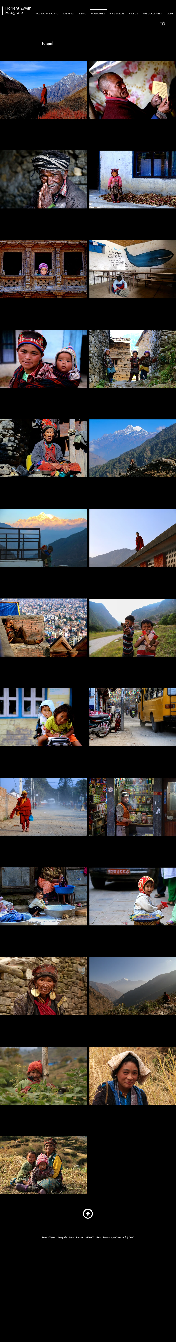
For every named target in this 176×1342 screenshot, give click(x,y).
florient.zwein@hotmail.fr (114, 1237)
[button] (165, 23)
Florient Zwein (18, 8)
